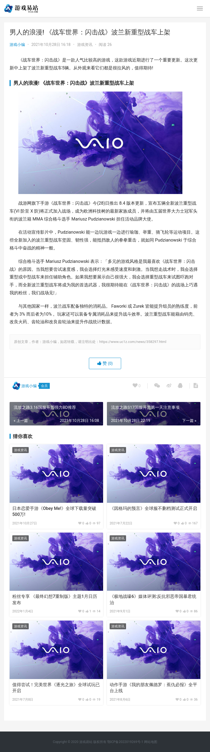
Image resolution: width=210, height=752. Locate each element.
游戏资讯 (84, 44)
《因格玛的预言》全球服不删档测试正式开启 (153, 508)
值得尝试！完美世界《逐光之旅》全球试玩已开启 (56, 687)
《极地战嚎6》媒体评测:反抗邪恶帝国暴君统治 (153, 599)
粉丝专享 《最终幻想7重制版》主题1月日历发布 (54, 599)
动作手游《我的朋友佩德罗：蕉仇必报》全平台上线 (153, 687)
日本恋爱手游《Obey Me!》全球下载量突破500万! (54, 511)
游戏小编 (17, 44)
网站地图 (150, 742)
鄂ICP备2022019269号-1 (124, 742)
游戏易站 (85, 742)
